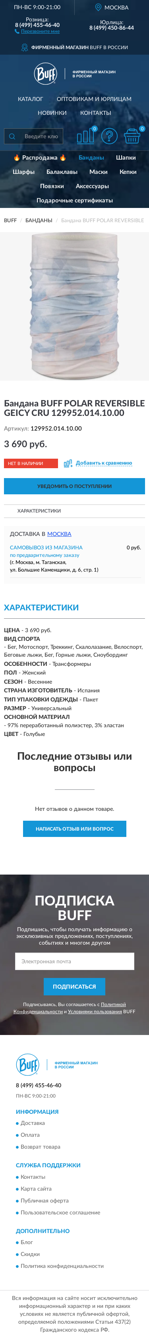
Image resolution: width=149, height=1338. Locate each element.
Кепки (128, 172)
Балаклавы (61, 172)
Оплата (30, 1135)
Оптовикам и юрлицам (94, 99)
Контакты (95, 113)
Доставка (33, 1123)
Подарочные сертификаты (75, 201)
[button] (37, 31)
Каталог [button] (30, 99)
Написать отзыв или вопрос (75, 829)
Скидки (30, 1255)
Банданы (91, 158)
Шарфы (24, 172)
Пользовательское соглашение (60, 1213)
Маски (98, 172)
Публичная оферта (45, 1201)
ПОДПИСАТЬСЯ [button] (74, 987)
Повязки (52, 186)
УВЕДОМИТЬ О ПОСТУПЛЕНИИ (74, 486)
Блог (27, 1243)
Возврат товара (40, 1147)
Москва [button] (59, 534)
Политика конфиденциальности (62, 1266)
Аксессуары (92, 186)
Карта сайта (36, 1189)
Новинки (52, 113)
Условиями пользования (95, 1011)
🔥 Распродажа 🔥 (40, 158)
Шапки (126, 158)
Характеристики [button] (39, 511)
